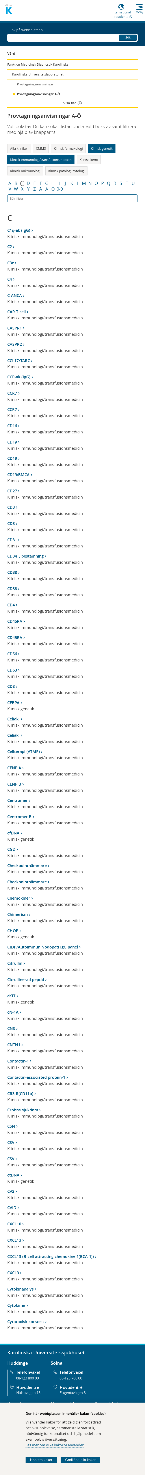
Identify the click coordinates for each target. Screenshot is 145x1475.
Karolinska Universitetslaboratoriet (37, 74)
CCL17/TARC (18, 360)
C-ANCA (14, 295)
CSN (11, 1126)
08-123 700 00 (70, 1378)
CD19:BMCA (18, 474)
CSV (10, 1142)
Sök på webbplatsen (26, 30)
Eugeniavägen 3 (73, 1392)
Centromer (17, 800)
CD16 (12, 425)
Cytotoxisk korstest (25, 1321)
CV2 (10, 1191)
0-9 (60, 189)
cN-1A (13, 1012)
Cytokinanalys (20, 1289)
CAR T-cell (16, 311)
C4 (9, 279)
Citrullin (14, 963)
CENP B (14, 784)
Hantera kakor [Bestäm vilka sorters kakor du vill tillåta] (41, 1460)
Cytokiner (16, 1305)
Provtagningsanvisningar (35, 84)
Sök (127, 37)
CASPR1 (14, 328)
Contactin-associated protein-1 (36, 1077)
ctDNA (13, 1175)
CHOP (12, 930)
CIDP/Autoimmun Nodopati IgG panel (42, 947)
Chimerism (17, 914)
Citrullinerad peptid (25, 979)
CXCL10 (14, 1223)
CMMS (41, 148)
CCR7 (12, 393)
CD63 (12, 670)
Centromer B (19, 816)
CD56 (12, 653)
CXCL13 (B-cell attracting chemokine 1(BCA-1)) (50, 1256)
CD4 (11, 605)
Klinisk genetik (102, 148)
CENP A (14, 767)
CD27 (12, 491)
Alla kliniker (19, 148)
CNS (11, 1028)
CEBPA (13, 702)
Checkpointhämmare (27, 865)
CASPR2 (14, 344)
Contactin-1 (18, 1061)
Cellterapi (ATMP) (23, 751)
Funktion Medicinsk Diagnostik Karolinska (38, 64)
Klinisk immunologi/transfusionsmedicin (41, 159)
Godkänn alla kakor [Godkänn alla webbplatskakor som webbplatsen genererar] (80, 1460)
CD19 (12, 442)
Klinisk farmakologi (68, 148)
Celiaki (13, 719)
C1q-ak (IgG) (18, 230)
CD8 (11, 686)
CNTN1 (13, 1044)
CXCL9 (13, 1272)
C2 (9, 246)
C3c (10, 262)
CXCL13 (14, 1240)
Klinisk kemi (89, 159)
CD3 (11, 507)
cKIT (11, 995)
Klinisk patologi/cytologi (66, 171)
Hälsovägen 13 (28, 1392)
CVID (11, 1207)
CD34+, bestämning (25, 556)
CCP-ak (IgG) (18, 376)
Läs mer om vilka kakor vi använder (55, 1445)
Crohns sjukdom (22, 1109)
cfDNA (13, 833)
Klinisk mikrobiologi (25, 171)
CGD (11, 849)
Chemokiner (18, 898)
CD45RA (14, 621)
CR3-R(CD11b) (20, 1093)
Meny (139, 12)
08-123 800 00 (27, 1378)
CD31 (12, 539)
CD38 (12, 572)
